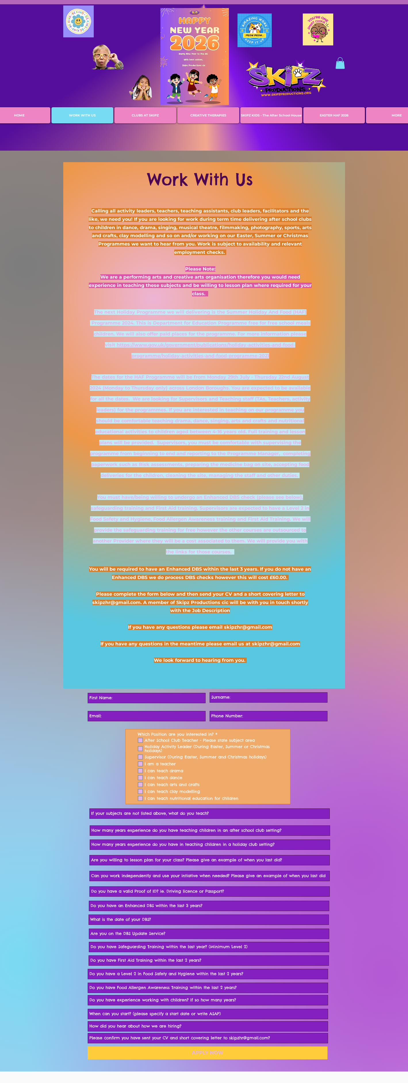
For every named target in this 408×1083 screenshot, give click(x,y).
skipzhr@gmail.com (116, 602)
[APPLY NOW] (207, 1052)
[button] (340, 63)
